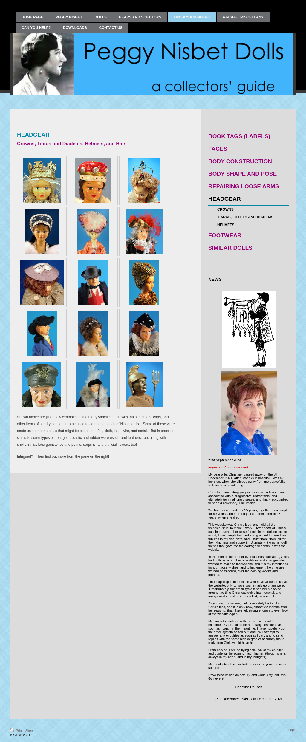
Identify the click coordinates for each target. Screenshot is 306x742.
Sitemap (31, 730)
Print (17, 730)
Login (292, 730)
